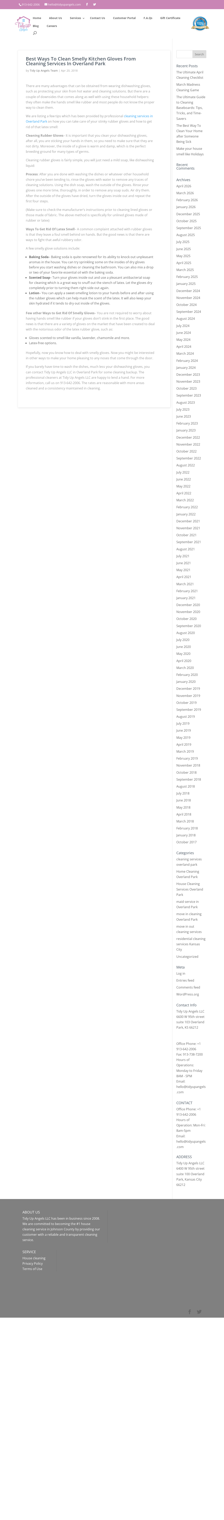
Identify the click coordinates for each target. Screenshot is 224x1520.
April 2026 (183, 186)
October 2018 (186, 772)
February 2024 (187, 360)
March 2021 (185, 584)
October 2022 (186, 451)
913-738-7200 (193, 1054)
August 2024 (185, 318)
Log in (180, 973)
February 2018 (187, 828)
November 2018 (188, 765)
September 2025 (188, 228)
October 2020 (186, 619)
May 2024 (183, 339)
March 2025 (185, 270)
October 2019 (186, 702)
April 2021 (183, 577)
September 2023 (188, 395)
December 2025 (188, 214)
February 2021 (187, 591)
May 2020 (183, 653)
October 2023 (186, 388)
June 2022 (183, 479)
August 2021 (185, 549)
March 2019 (185, 751)
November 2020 (188, 612)
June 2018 (183, 800)
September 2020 (188, 626)
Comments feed (188, 987)
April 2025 (183, 263)
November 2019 (188, 696)
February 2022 (187, 507)
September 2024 (188, 311)
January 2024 (186, 367)
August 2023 (185, 402)
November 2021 (188, 528)
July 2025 (182, 242)
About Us (55, 18)
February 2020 (187, 675)
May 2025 (183, 256)
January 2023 (186, 430)
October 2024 (186, 305)
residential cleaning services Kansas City (191, 944)
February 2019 (187, 758)
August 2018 (185, 786)
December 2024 (188, 291)
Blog (36, 26)
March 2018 (185, 821)
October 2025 (186, 221)
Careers (52, 26)
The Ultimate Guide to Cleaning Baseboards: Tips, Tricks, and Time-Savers (190, 108)
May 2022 (183, 486)
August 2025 (185, 235)
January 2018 (186, 835)
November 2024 (188, 298)
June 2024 (183, 333)
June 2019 (183, 730)
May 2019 (183, 737)
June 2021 (183, 563)
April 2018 (183, 814)
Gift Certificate (170, 18)
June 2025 (183, 249)
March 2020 (185, 668)
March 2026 (185, 193)
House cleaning (33, 1258)
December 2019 (188, 688)
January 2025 (186, 284)
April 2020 (183, 661)
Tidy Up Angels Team (44, 70)
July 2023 (182, 409)
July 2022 (182, 472)
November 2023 (188, 381)
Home (37, 18)
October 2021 (186, 535)
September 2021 (188, 542)
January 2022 (186, 514)
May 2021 (183, 570)
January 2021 (186, 598)
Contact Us (97, 18)
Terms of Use (32, 1269)
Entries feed (185, 980)
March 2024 (185, 353)
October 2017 (186, 842)
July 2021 (182, 556)
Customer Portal (124, 18)
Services (75, 18)
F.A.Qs (148, 18)
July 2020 (182, 640)
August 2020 (185, 633)
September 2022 (188, 458)
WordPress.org (187, 994)
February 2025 (187, 277)
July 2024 (182, 326)
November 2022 (188, 444)
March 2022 (185, 500)
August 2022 (185, 465)
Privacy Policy (32, 1263)
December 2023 (188, 374)
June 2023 (183, 416)
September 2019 (188, 709)
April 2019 (183, 744)
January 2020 (186, 681)
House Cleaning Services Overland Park (189, 889)
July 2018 (182, 793)
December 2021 (188, 521)
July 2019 (182, 723)
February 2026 (187, 200)
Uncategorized (187, 956)
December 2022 (188, 437)
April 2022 (183, 493)
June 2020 (183, 647)
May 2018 (183, 807)
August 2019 (185, 716)
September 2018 (188, 779)
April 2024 (183, 346)
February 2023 (187, 423)
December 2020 (188, 605)
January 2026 (186, 207)
